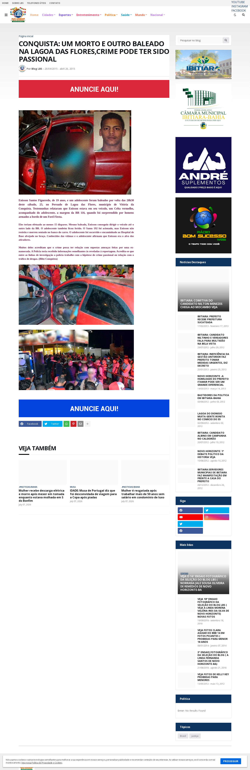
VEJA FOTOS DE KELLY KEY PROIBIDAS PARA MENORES (213, 677)
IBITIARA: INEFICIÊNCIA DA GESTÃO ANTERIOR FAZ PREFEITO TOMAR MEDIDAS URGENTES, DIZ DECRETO (213, 360)
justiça (195, 735)
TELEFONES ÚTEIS (36, 3)
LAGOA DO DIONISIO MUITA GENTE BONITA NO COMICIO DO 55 (211, 416)
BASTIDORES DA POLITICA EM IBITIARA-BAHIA (213, 397)
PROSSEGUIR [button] (230, 761)
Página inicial (26, 36)
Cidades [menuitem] (47, 15)
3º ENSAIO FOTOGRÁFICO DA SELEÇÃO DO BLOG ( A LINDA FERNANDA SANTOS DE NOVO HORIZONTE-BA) (213, 658)
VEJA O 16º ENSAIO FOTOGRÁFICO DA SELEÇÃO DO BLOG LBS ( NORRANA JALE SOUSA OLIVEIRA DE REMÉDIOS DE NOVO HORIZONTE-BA (203, 583)
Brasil (183, 735)
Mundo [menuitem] (140, 15)
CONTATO (54, 3)
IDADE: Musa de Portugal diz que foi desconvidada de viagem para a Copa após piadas (93, 494)
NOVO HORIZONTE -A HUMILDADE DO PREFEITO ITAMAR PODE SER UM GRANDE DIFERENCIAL (213, 380)
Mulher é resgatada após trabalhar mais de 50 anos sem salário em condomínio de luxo (142, 494)
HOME (5, 3)
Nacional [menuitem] (156, 15)
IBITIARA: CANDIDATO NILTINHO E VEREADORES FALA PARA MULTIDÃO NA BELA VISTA (213, 339)
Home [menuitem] (34, 15)
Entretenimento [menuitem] (87, 15)
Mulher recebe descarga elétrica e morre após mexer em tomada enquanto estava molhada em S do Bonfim (41, 495)
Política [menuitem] (110, 15)
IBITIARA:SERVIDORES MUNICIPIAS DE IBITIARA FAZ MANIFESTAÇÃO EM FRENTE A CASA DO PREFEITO (212, 475)
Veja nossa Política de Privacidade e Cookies (41, 762)
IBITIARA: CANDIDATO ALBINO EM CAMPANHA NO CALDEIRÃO (212, 435)
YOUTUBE (238, 2)
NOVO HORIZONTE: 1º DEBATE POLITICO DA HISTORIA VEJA (211, 454)
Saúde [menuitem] (125, 15)
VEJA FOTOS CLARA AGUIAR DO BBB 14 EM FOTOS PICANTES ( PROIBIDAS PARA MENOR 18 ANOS (213, 636)
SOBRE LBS (17, 3)
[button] (6, 15)
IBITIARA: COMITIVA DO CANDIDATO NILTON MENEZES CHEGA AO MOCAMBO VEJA (201, 304)
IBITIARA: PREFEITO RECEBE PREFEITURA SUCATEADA (210, 319)
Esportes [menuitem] (65, 15)
